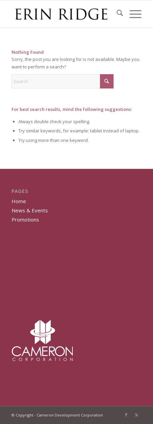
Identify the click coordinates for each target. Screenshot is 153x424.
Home (19, 201)
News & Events (30, 210)
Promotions (25, 219)
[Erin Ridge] (64, 14)
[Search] (116, 14)
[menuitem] (116, 14)
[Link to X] (136, 415)
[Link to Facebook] (126, 415)
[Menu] (132, 14)
